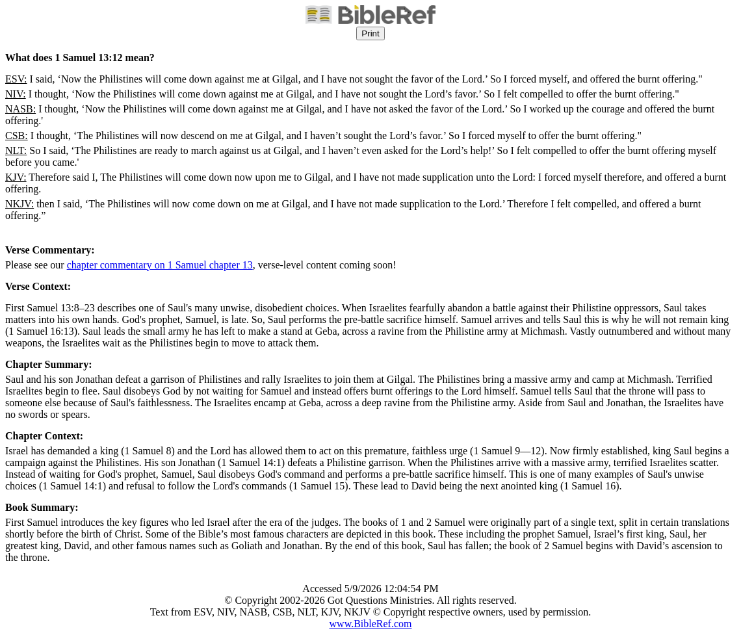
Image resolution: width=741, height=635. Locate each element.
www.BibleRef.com (371, 623)
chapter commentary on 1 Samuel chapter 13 (160, 264)
